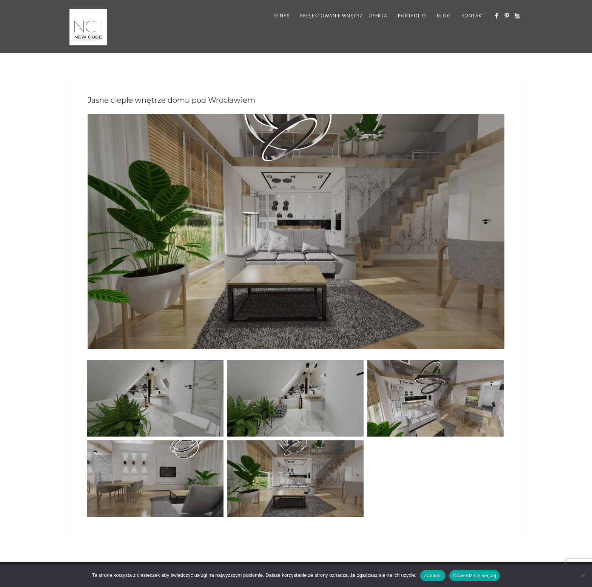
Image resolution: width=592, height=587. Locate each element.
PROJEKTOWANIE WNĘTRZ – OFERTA (343, 15)
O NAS (282, 15)
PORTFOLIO (412, 15)
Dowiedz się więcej (474, 575)
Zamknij (433, 575)
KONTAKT (473, 15)
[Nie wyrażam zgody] (582, 575)
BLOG (444, 15)
